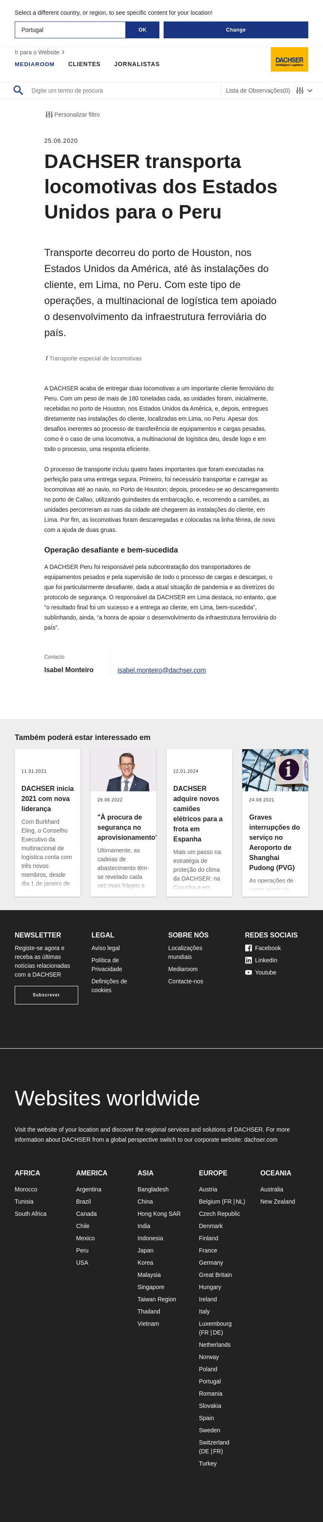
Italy (204, 1311)
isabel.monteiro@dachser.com (163, 669)
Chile (83, 1226)
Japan (146, 1250)
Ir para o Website (41, 52)
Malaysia (149, 1274)
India (144, 1226)
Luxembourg (215, 1323)
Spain (206, 1418)
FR (228, 1201)
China (145, 1201)
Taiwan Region (157, 1299)
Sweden (209, 1430)
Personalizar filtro (72, 114)
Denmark (211, 1226)
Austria (208, 1189)
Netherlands (215, 1344)
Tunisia (24, 1201)
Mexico (85, 1238)
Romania (210, 1393)
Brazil (83, 1201)
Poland (208, 1369)
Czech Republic (219, 1213)
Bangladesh (153, 1189)
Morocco (26, 1189)
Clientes (85, 64)
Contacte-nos (185, 981)
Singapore (151, 1287)
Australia (271, 1189)
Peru (82, 1250)
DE (217, 1332)
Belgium (209, 1201)
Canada (86, 1213)
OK (143, 30)
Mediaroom (35, 64)
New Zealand (277, 1201)
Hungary (210, 1287)
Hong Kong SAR (159, 1213)
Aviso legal (106, 948)
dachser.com (260, 1139)
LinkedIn (261, 960)
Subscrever (46, 995)
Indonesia (150, 1238)
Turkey (208, 1463)
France (208, 1250)
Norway (209, 1357)
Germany (211, 1262)
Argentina (88, 1189)
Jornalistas (138, 64)
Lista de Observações (258, 90)
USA (82, 1262)
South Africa (31, 1213)
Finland (208, 1238)
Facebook (263, 948)
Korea (145, 1262)
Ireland (208, 1299)
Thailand (149, 1311)
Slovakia (210, 1405)
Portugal (210, 1381)
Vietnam (148, 1323)
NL (239, 1201)
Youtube (261, 972)
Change (236, 30)
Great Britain (215, 1274)
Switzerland (214, 1442)
